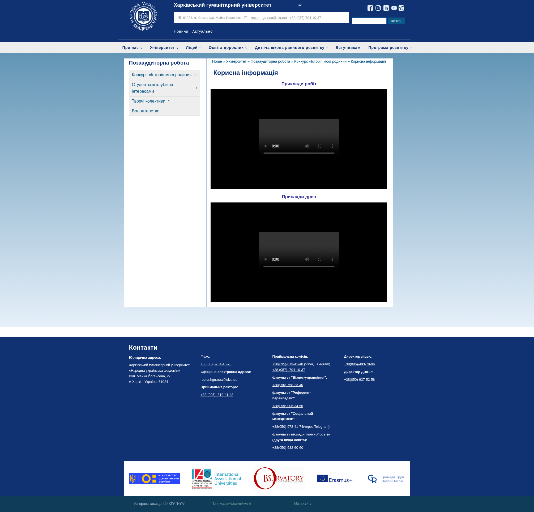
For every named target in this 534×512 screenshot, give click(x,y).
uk (299, 5)
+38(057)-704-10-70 (216, 364)
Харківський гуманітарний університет (223, 5)
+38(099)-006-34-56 (287, 406)
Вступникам (348, 47)
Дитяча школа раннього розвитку (289, 47)
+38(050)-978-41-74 (287, 427)
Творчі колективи (148, 101)
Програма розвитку (389, 47)
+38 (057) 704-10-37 (305, 18)
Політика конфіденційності (231, 503)
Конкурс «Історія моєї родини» (162, 75)
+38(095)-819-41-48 (288, 364)
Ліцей (192, 47)
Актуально (202, 31)
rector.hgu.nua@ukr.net (269, 18)
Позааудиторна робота (270, 61)
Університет (162, 47)
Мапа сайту (302, 503)
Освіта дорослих (226, 47)
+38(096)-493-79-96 (359, 364)
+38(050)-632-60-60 (287, 448)
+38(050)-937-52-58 (359, 380)
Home (217, 61)
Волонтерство (146, 111)
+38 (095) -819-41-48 (217, 395)
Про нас (130, 47)
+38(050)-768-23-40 (287, 385)
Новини (181, 31)
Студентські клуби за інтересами (152, 88)
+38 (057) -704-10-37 (288, 370)
